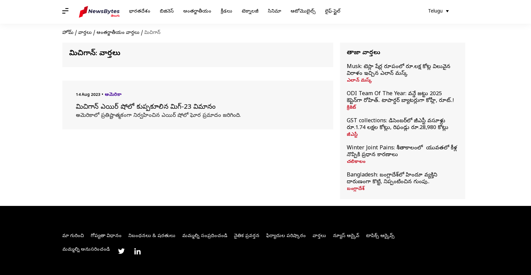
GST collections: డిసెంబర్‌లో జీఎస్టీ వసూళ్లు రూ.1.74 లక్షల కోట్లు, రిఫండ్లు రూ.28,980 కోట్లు (397, 124)
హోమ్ (67, 33)
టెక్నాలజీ (250, 11)
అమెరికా (113, 95)
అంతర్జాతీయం (197, 11)
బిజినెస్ (167, 11)
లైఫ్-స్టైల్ (332, 11)
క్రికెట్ (351, 108)
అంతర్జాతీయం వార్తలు (118, 33)
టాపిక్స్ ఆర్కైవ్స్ (380, 236)
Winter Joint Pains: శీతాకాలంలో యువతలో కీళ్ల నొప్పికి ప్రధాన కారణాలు (402, 151)
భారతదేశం (139, 11)
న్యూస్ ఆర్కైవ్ (346, 236)
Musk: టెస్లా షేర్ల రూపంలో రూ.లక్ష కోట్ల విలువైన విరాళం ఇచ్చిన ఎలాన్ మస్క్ (398, 70)
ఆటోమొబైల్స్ (303, 11)
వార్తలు (85, 33)
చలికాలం (356, 162)
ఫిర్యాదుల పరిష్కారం (286, 236)
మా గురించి (73, 236)
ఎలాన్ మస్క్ (359, 81)
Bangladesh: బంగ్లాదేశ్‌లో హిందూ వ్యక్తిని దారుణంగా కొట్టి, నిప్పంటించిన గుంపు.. (392, 179)
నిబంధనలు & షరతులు (151, 236)
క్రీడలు (226, 11)
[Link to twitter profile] (121, 251)
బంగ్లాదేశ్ (355, 189)
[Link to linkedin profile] (137, 251)
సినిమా (274, 11)
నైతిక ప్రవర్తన (246, 236)
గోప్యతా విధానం (106, 236)
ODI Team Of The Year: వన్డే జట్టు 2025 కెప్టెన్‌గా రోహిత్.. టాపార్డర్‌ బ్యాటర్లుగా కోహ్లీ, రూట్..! (400, 97)
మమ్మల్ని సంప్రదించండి (204, 236)
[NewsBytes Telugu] (99, 12)
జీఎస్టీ (352, 135)
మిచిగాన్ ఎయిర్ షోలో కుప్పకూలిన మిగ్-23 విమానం (146, 108)
